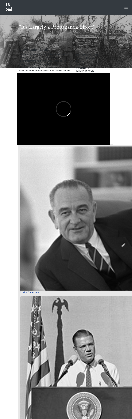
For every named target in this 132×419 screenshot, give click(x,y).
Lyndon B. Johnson (29, 292)
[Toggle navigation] (126, 7)
